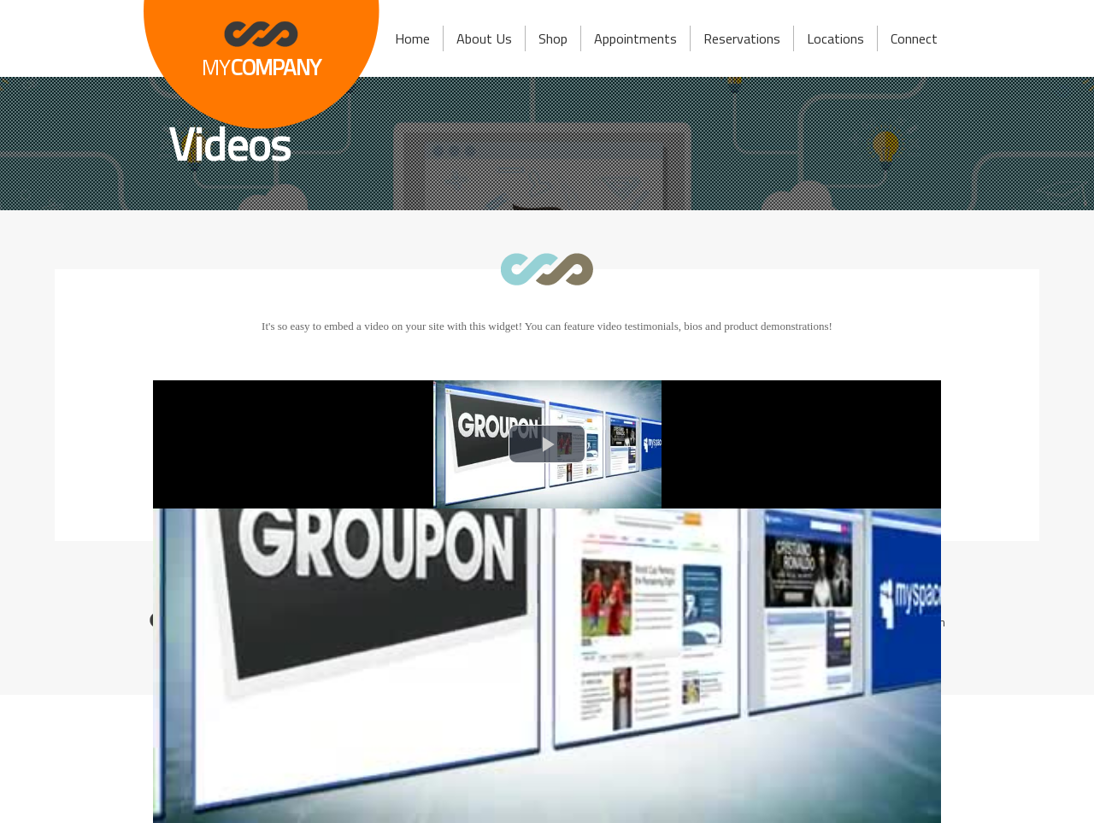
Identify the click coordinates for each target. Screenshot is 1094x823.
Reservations (741, 38)
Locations (835, 38)
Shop (553, 38)
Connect (914, 38)
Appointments (635, 38)
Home (412, 38)
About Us (484, 38)
